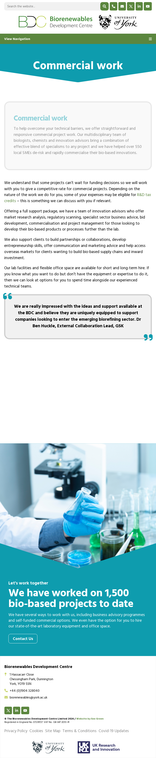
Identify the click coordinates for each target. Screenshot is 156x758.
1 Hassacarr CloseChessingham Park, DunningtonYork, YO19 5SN (28, 680)
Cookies (36, 731)
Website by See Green (89, 719)
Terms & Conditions (79, 731)
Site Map (52, 731)
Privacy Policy (15, 731)
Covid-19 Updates (114, 731)
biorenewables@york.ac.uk (25, 698)
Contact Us (23, 639)
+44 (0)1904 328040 (22, 691)
